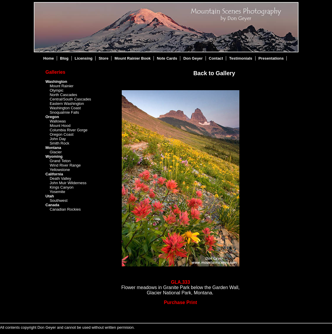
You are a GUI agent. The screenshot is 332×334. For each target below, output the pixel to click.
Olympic (57, 90)
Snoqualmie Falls (64, 112)
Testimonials (240, 58)
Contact (216, 58)
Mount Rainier (62, 86)
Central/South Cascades (70, 99)
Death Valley (60, 178)
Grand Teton (60, 161)
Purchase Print (180, 302)
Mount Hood (60, 125)
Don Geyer (193, 58)
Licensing (84, 58)
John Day (58, 139)
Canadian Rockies (65, 209)
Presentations (271, 58)
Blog (64, 58)
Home (48, 58)
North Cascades (63, 95)
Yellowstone (60, 169)
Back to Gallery (214, 73)
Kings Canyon (62, 187)
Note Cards (167, 58)
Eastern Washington (67, 103)
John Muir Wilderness (68, 183)
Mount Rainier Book (133, 58)
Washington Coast (65, 108)
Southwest (59, 200)
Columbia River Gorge (69, 130)
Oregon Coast (62, 134)
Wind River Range (65, 165)
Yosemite (57, 191)
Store (103, 58)
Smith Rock (59, 143)
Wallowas (58, 121)
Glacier (56, 152)
